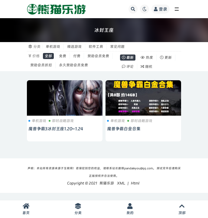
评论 (128, 66)
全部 (48, 56)
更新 (166, 57)
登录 (160, 9)
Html (135, 183)
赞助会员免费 (98, 56)
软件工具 (96, 47)
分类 (78, 209)
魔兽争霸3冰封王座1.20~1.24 (55, 128)
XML (121, 183)
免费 (62, 56)
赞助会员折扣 (41, 65)
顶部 (182, 209)
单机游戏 (53, 47)
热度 (147, 57)
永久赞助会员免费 (73, 65)
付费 (76, 56)
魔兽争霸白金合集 (123, 128)
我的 (130, 209)
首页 (26, 209)
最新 (128, 57)
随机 (146, 66)
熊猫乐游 (106, 183)
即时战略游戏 (61, 121)
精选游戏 (74, 47)
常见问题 (117, 47)
